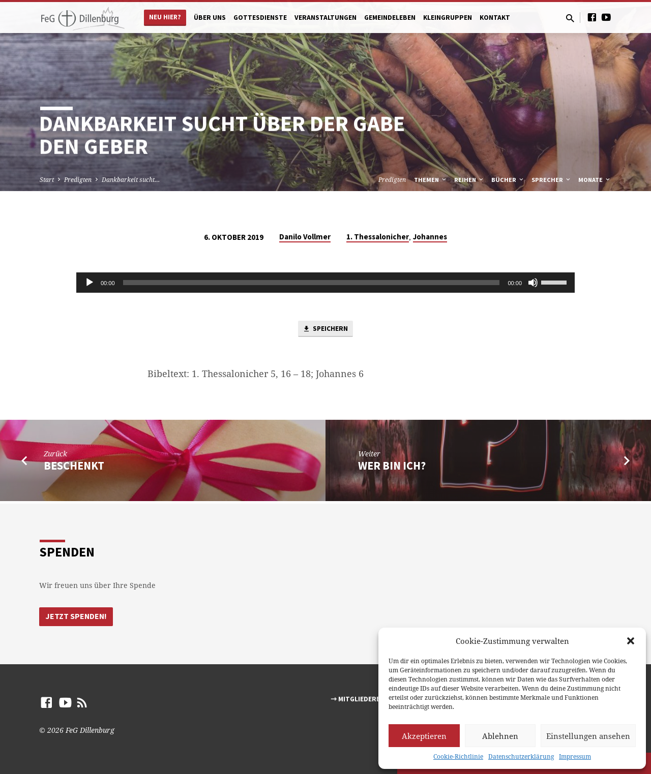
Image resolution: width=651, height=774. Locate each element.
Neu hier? (165, 17)
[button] (631, 641)
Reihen (469, 179)
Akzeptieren (424, 736)
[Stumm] (533, 282)
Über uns (210, 17)
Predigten (78, 179)
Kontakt (495, 17)
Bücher (508, 179)
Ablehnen (500, 736)
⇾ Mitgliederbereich (367, 699)
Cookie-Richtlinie (458, 756)
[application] (325, 282)
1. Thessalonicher (377, 236)
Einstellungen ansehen (588, 736)
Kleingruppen (447, 17)
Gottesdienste (260, 17)
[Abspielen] (89, 282)
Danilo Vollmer (305, 236)
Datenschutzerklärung (521, 756)
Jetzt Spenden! (76, 616)
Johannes (430, 236)
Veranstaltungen (325, 17)
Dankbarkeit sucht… (131, 179)
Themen (431, 179)
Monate (594, 179)
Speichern (325, 329)
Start (47, 179)
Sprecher (551, 179)
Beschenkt (74, 467)
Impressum (575, 756)
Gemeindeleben (390, 17)
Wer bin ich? (392, 467)
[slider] (311, 282)
